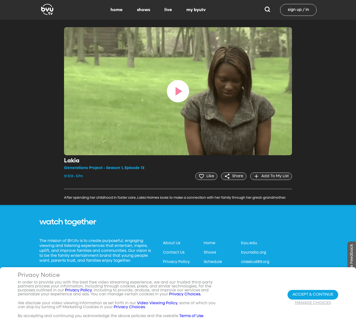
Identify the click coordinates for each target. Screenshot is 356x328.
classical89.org (255, 262)
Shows (210, 253)
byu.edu (249, 243)
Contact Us (173, 253)
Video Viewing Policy (157, 303)
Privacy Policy (176, 262)
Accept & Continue (312, 295)
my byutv (196, 10)
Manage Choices (313, 303)
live (168, 10)
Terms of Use (191, 316)
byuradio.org (253, 253)
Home (209, 243)
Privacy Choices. (185, 294)
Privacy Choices (129, 307)
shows (143, 10)
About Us (171, 243)
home (117, 10)
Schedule (213, 262)
